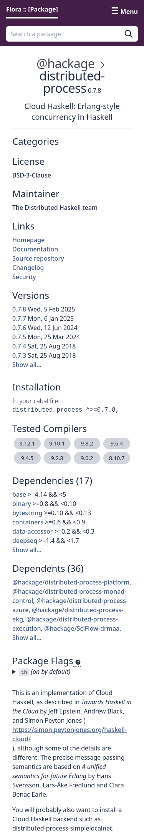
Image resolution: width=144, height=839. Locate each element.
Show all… (26, 364)
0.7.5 (19, 337)
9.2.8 (57, 458)
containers (27, 522)
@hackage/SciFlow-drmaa (81, 628)
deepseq (24, 540)
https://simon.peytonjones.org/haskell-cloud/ (69, 734)
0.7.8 (19, 309)
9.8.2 (87, 443)
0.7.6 (19, 327)
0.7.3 (19, 355)
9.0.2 (87, 458)
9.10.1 (57, 443)
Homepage (28, 240)
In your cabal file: (36, 401)
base (19, 494)
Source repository (38, 258)
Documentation (35, 249)
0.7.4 (19, 346)
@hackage (65, 63)
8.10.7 (117, 458)
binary (21, 503)
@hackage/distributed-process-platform (70, 582)
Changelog (28, 267)
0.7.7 (19, 318)
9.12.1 (27, 443)
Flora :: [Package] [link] (32, 9)
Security (24, 277)
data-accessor (32, 531)
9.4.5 (27, 458)
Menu (129, 11)
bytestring (27, 513)
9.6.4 (117, 443)
